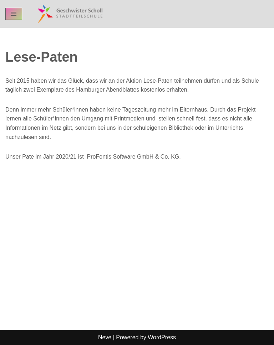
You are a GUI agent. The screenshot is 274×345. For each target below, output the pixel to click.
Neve (104, 337)
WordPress (162, 337)
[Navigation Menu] (13, 14)
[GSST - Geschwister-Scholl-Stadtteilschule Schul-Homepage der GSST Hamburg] (68, 14)
